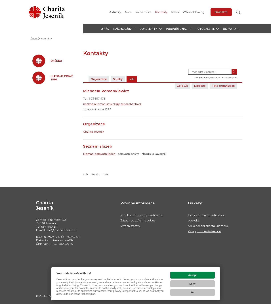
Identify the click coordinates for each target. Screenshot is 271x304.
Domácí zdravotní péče (99, 154)
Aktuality (115, 12)
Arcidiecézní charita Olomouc (208, 226)
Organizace (99, 79)
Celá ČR (182, 85)
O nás (105, 29)
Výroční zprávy (130, 226)
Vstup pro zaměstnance (204, 231)
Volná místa (143, 12)
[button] (124, 28)
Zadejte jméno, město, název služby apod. (215, 77)
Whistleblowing (193, 12)
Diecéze (200, 85)
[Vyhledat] (238, 12)
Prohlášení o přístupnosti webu (141, 215)
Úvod (34, 38)
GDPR (175, 12)
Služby (118, 79)
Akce (128, 12)
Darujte (221, 12)
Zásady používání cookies (137, 220)
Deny (192, 283)
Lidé (132, 79)
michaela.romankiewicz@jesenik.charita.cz (112, 104)
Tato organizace (223, 85)
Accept (192, 275)
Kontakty (161, 12)
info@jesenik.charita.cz (61, 230)
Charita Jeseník (93, 131)
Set (192, 292)
